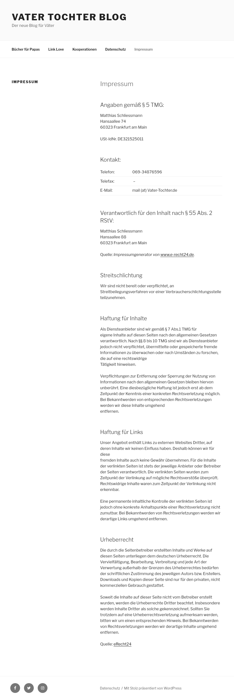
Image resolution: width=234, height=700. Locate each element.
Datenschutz (115, 49)
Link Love (56, 49)
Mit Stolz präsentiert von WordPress (153, 688)
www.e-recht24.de (177, 254)
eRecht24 (122, 644)
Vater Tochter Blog (69, 17)
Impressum (143, 49)
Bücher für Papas (26, 49)
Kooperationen (84, 49)
